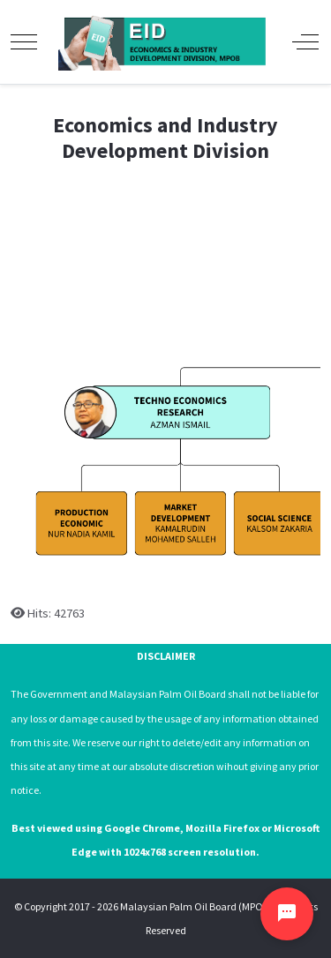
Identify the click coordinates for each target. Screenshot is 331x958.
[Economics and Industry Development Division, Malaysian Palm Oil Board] (164, 42)
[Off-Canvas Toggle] (305, 41)
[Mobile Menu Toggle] (24, 41)
